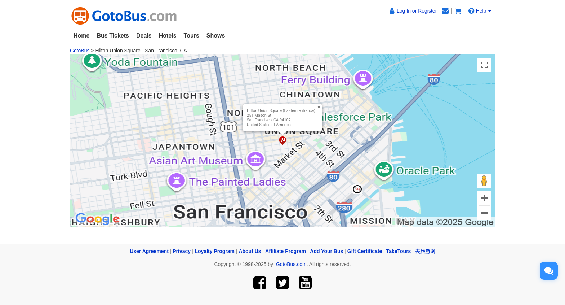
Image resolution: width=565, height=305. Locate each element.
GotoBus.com (291, 264)
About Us (250, 251)
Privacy (182, 251)
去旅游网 (425, 251)
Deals (144, 35)
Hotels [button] (168, 35)
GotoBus (79, 50)
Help (480, 11)
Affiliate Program (285, 251)
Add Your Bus (326, 251)
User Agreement (149, 251)
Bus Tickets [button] (113, 35)
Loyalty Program (215, 251)
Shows (215, 35)
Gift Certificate (364, 251)
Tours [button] (191, 35)
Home (81, 35)
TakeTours (398, 251)
